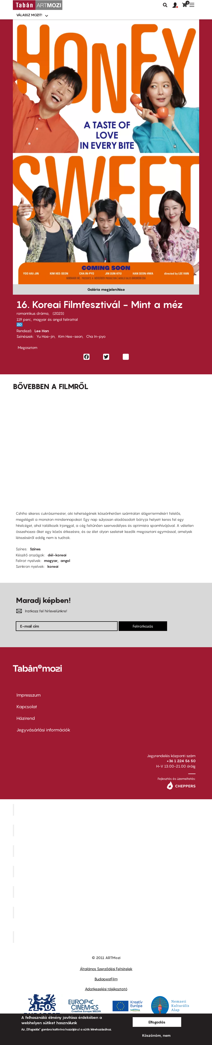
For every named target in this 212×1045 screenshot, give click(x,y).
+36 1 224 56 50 (181, 761)
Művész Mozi (106, 850)
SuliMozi (106, 892)
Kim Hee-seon (70, 336)
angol (65, 560)
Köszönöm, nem (156, 1035)
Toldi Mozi (107, 936)
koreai (52, 566)
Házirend (25, 718)
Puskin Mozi (106, 871)
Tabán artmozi (106, 912)
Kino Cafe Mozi (106, 830)
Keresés (165, 5)
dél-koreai (57, 555)
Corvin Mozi (106, 810)
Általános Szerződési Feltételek (106, 969)
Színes (35, 549)
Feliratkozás (143, 626)
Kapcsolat (26, 706)
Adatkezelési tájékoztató (106, 989)
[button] (177, 5)
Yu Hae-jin (45, 336)
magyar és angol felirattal (55, 319)
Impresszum (28, 695)
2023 (58, 313)
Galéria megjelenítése (106, 289)
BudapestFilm (106, 979)
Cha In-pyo (96, 336)
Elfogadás (156, 1022)
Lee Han (41, 331)
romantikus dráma (32, 313)
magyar (50, 560)
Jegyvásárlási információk (43, 729)
